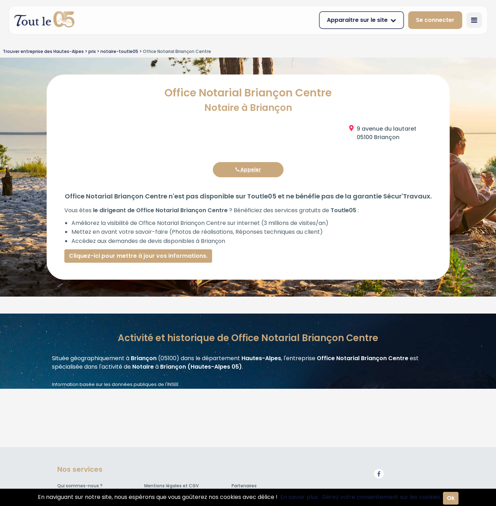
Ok (451, 498)
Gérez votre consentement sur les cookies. (381, 497)
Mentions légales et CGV (171, 486)
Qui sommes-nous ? (80, 486)
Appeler (248, 169)
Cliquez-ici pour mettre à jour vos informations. (138, 256)
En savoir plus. (299, 497)
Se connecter (435, 20)
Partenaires (244, 486)
